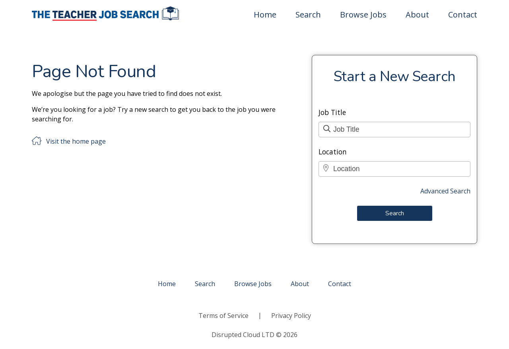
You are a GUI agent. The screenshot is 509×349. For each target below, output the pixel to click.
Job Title (332, 112)
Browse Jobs (363, 14)
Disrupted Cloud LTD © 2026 (254, 334)
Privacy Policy (291, 315)
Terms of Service (223, 315)
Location (333, 151)
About (417, 14)
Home (265, 14)
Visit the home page (76, 141)
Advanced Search (445, 191)
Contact (462, 14)
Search (308, 14)
